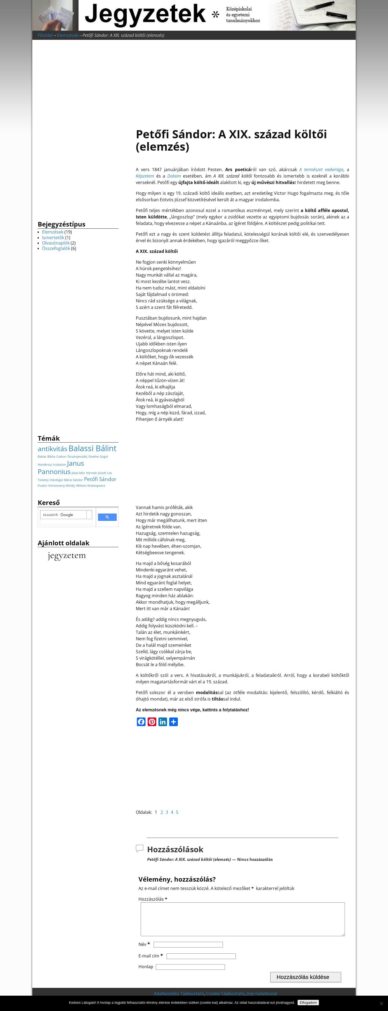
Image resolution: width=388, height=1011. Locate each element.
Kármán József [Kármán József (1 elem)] (96, 473)
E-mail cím (151, 962)
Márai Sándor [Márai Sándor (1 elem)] (73, 480)
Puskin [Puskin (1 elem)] (42, 485)
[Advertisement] (242, 81)
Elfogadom (308, 1003)
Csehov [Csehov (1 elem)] (61, 456)
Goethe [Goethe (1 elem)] (93, 456)
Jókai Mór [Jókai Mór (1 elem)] (78, 473)
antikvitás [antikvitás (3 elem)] (52, 448)
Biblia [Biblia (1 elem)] (51, 456)
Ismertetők (53, 238)
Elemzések (67, 35)
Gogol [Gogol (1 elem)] (104, 456)
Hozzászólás (153, 899)
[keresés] (63, 514)
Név (144, 951)
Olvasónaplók (56, 243)
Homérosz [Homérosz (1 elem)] (45, 464)
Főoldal (45, 35)
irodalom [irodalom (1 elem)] (59, 464)
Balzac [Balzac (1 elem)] (42, 456)
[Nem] (381, 1003)
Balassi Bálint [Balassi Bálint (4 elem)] (92, 448)
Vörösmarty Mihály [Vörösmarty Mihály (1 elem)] (61, 485)
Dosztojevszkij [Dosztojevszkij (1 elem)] (77, 456)
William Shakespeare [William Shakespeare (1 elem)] (90, 485)
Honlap (145, 973)
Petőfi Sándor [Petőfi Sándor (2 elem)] (100, 479)
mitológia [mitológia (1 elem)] (56, 480)
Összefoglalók (56, 248)
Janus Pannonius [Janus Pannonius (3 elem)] (61, 467)
